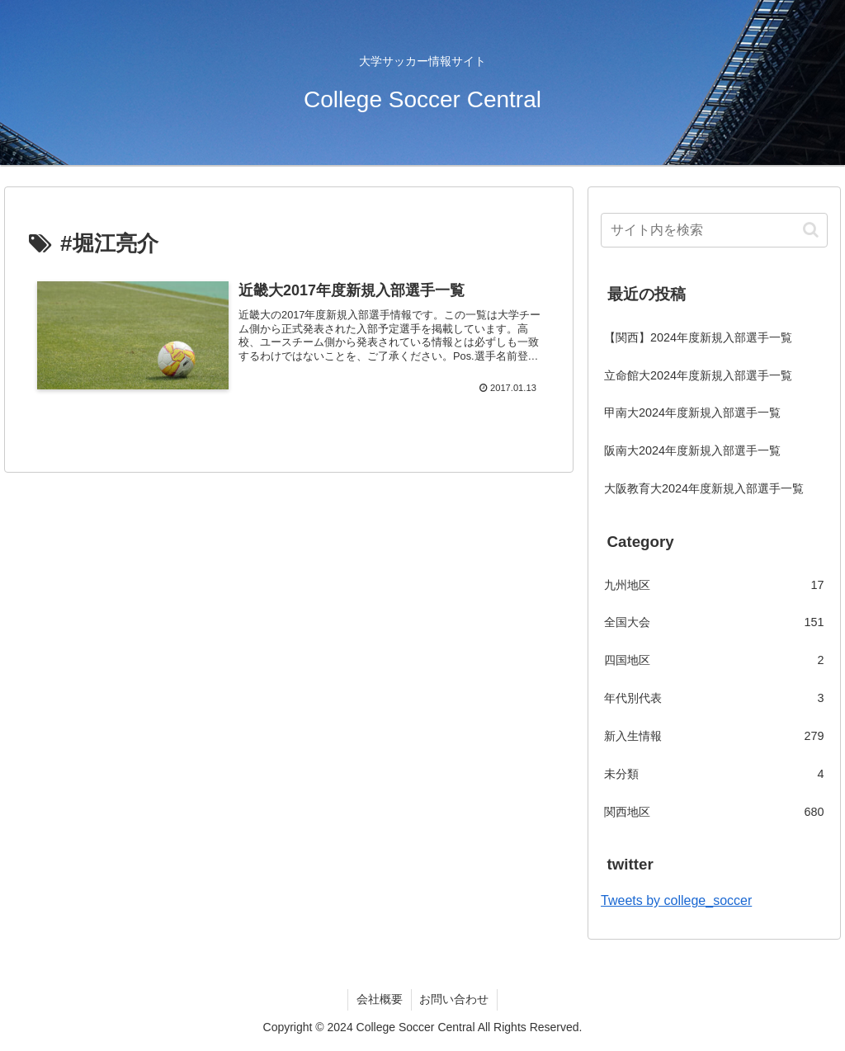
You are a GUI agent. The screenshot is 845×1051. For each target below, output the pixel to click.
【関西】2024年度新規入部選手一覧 (698, 337)
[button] (810, 229)
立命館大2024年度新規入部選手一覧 (698, 375)
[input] (714, 230)
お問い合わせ (454, 999)
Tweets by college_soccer (676, 900)
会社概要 (379, 999)
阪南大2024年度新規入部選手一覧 (692, 450)
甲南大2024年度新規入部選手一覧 (692, 412)
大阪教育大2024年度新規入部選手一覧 (704, 488)
